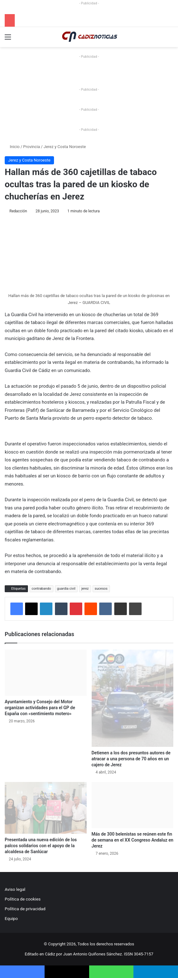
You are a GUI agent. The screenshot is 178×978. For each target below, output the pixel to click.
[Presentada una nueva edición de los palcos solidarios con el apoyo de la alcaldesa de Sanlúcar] (46, 808)
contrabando (41, 589)
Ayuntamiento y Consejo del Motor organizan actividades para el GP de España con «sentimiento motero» (40, 707)
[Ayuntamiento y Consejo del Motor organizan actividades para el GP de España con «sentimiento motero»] (46, 673)
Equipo (11, 918)
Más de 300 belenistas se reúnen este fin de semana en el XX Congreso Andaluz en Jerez (132, 840)
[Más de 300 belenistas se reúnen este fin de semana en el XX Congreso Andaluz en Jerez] (133, 805)
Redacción (18, 211)
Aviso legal (15, 889)
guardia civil (66, 589)
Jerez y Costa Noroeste (65, 146)
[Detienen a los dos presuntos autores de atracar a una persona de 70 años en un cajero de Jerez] (133, 698)
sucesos (101, 589)
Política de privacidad (25, 908)
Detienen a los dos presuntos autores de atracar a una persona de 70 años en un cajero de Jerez (131, 758)
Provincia (31, 146)
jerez (85, 589)
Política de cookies (22, 898)
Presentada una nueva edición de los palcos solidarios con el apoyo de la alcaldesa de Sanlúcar (41, 845)
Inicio (12, 146)
